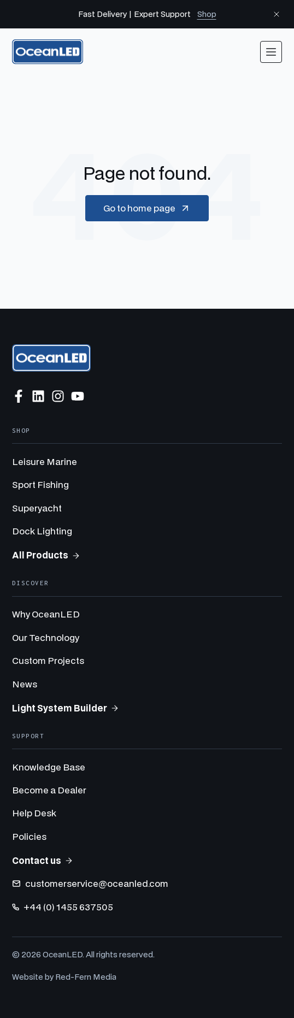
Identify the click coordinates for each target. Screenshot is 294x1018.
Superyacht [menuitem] (37, 508)
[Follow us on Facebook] (18, 396)
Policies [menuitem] (29, 836)
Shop (206, 14)
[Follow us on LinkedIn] (38, 396)
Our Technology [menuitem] (45, 637)
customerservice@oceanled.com (90, 883)
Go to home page (147, 208)
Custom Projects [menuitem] (48, 660)
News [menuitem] (24, 684)
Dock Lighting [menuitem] (42, 531)
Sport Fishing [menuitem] (40, 484)
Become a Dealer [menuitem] (49, 790)
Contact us (42, 860)
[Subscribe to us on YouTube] (77, 396)
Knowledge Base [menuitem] (48, 767)
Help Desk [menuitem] (34, 813)
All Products (46, 555)
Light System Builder (65, 708)
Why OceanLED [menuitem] (46, 614)
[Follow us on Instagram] (57, 396)
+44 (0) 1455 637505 (62, 907)
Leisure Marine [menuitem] (44, 461)
